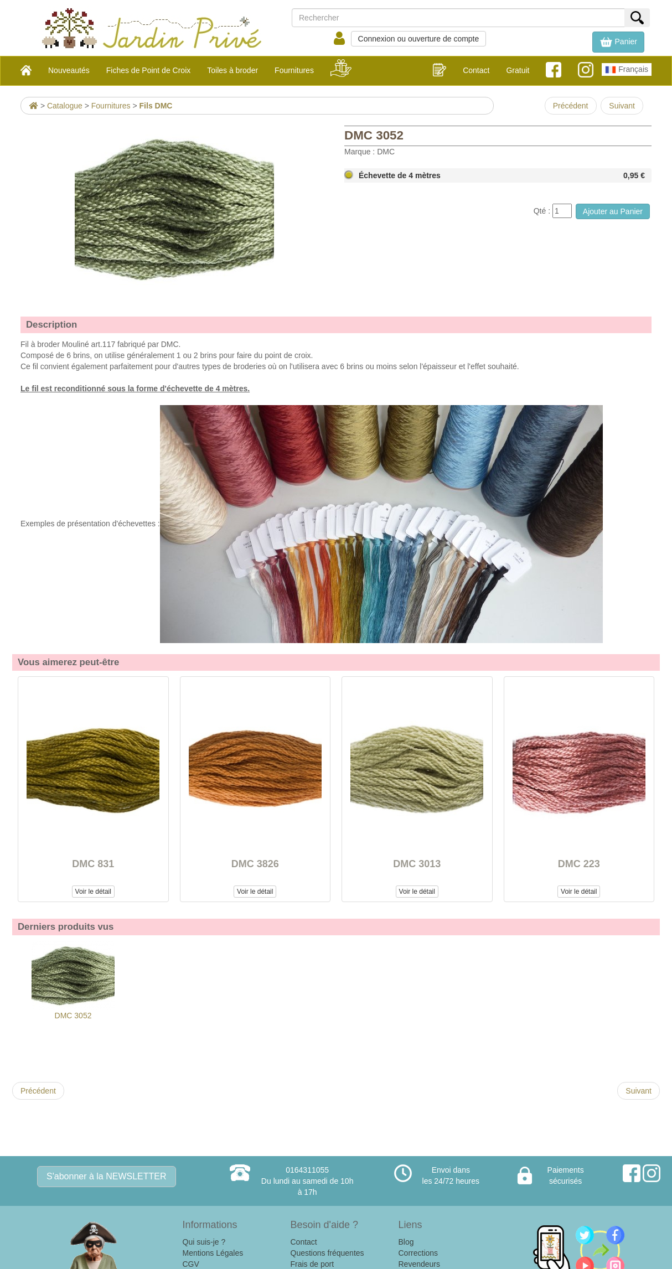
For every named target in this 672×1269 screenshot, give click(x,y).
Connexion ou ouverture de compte (418, 38)
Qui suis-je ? (204, 1241)
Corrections (418, 1253)
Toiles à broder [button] (232, 70)
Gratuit (517, 70)
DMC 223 (579, 863)
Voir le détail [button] (93, 891)
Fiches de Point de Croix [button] (148, 70)
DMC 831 (93, 863)
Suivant (622, 105)
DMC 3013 (417, 863)
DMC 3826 (255, 863)
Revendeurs (420, 1264)
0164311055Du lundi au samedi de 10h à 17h (307, 1181)
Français (626, 69)
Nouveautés (69, 70)
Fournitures (111, 105)
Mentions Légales (213, 1253)
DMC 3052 (73, 980)
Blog (406, 1241)
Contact (476, 70)
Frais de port (312, 1264)
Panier (618, 42)
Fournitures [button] (294, 70)
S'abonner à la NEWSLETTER (106, 1176)
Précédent (570, 105)
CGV (191, 1264)
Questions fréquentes (327, 1253)
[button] (618, 42)
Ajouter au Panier (613, 211)
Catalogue (64, 105)
